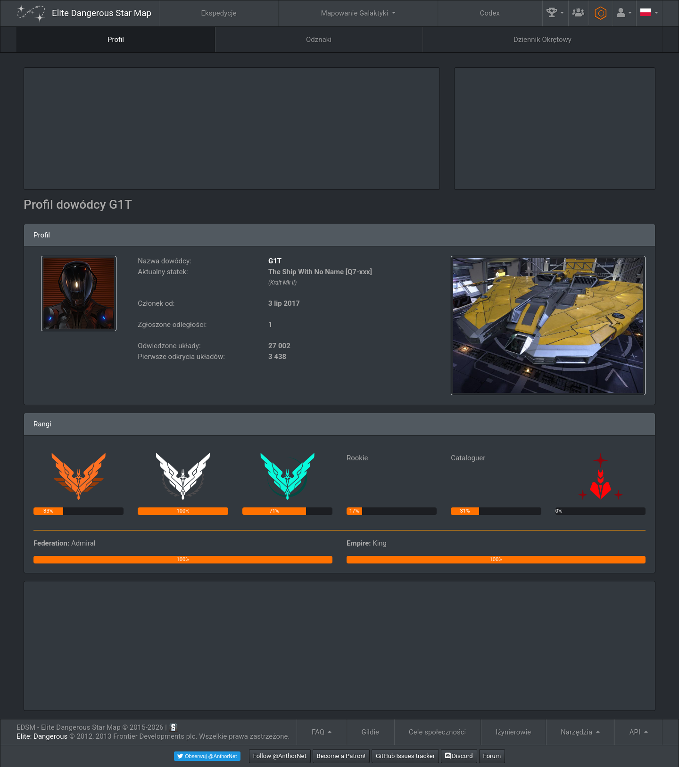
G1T (275, 261)
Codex (490, 13)
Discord (459, 755)
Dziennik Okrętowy (542, 39)
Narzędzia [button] (577, 732)
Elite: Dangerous (42, 736)
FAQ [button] (319, 732)
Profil (116, 39)
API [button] (635, 732)
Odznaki (318, 39)
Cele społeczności (437, 732)
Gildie (371, 732)
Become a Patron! (341, 755)
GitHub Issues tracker (405, 755)
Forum (492, 755)
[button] (555, 13)
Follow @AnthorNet (279, 755)
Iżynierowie (513, 732)
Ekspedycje (219, 13)
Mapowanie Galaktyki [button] (355, 13)
